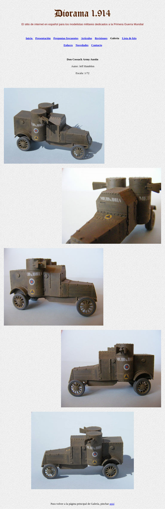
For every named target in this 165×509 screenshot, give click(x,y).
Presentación (42, 38)
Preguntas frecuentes (65, 38)
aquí (112, 503)
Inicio (29, 38)
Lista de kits (129, 38)
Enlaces (68, 45)
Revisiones (101, 38)
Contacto (96, 45)
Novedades (82, 45)
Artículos (86, 38)
